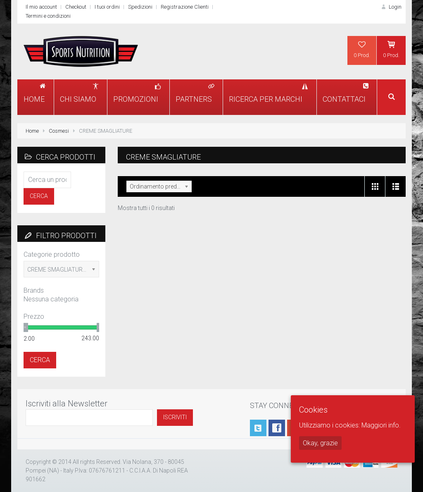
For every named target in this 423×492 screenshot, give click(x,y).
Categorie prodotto (52, 254)
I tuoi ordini (107, 7)
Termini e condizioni (48, 16)
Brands (34, 290)
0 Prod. (361, 49)
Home (32, 131)
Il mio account (41, 7)
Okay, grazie (320, 443)
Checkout (75, 7)
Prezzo (34, 316)
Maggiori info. (381, 425)
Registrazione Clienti (185, 7)
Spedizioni (140, 7)
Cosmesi (59, 131)
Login (391, 7)
